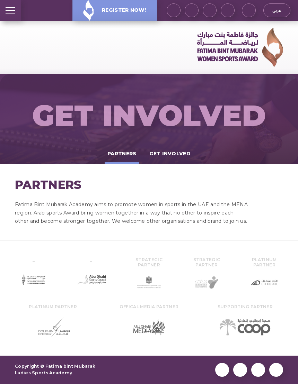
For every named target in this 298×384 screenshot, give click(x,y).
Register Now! (114, 10)
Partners (121, 153)
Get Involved (149, 115)
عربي (276, 10)
